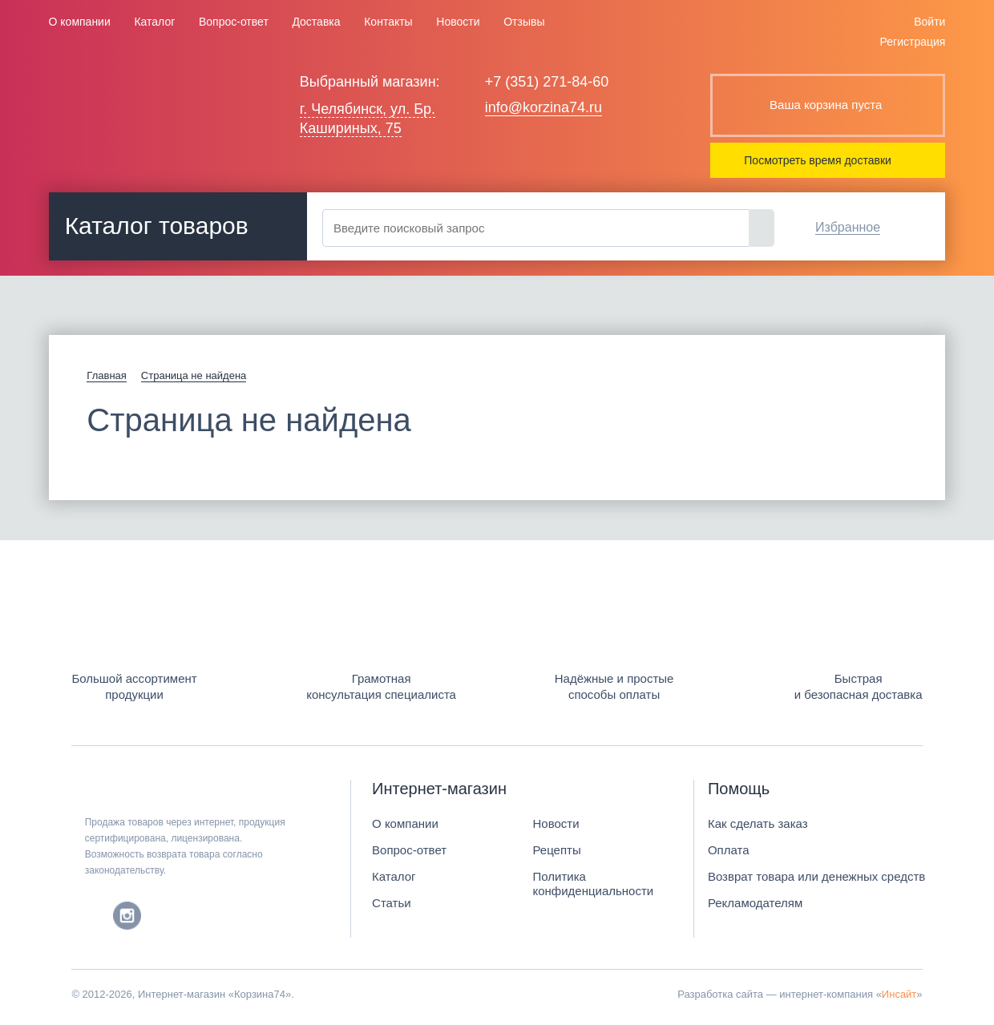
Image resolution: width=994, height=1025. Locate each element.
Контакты (388, 21)
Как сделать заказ (758, 823)
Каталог (154, 21)
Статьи (391, 903)
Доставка (316, 21)
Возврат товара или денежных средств (816, 876)
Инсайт (899, 994)
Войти (929, 21)
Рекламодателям (755, 903)
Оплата (729, 850)
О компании (80, 21)
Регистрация (913, 41)
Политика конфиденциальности (592, 884)
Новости (457, 21)
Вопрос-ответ (234, 21)
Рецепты (556, 850)
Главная (106, 375)
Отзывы (523, 21)
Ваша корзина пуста (826, 104)
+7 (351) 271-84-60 (547, 82)
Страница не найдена (193, 375)
